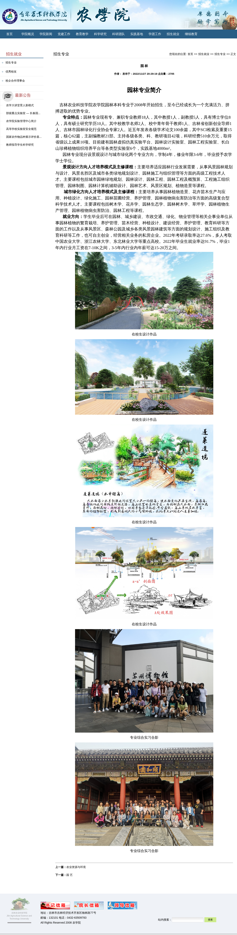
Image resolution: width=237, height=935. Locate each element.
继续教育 (191, 34)
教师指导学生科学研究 (20, 144)
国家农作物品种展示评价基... (24, 136)
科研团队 (118, 34)
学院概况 (27, 34)
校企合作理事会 (15, 80)
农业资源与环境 (76, 867)
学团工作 (155, 34)
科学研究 (100, 34)
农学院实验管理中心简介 (21, 121)
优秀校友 (11, 71)
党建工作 (64, 34)
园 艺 (69, 874)
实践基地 (136, 34)
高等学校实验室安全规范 (21, 128)
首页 (9, 34)
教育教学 (82, 34)
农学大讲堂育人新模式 (20, 105)
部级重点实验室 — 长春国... (23, 113)
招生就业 (173, 34)
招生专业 (11, 62)
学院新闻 (46, 34)
